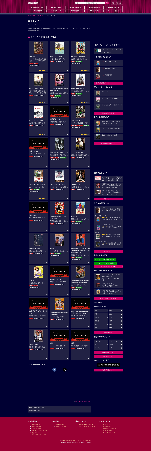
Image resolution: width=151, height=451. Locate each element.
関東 (110, 310)
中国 (96, 324)
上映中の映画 (56, 7)
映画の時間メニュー (37, 7)
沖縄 (110, 327)
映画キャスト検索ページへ (36, 407)
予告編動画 (75, 11)
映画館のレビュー (61, 426)
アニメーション (113, 341)
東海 (110, 314)
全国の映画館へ (108, 332)
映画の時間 (31, 16)
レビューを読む (113, 11)
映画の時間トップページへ (36, 410)
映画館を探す (37, 11)
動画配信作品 (94, 11)
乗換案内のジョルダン (69, 440)
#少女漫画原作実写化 (110, 263)
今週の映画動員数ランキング (103, 83)
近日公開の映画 (94, 7)
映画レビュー (108, 251)
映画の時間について (108, 370)
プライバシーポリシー (84, 440)
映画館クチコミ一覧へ (108, 353)
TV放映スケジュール (109, 428)
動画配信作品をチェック (108, 143)
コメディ (97, 348)
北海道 (97, 317)
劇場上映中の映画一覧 (108, 113)
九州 (96, 327)
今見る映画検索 (116, 3)
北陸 (110, 321)
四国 (110, 324)
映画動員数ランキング (86, 424)
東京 (96, 310)
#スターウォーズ (99, 260)
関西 (96, 314)
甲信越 (97, 321)
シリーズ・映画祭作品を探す (108, 266)
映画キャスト (41, 16)
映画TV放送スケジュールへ (108, 298)
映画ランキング (113, 7)
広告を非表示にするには (82, 401)
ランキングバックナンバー (87, 426)
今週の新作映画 (75, 7)
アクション (98, 341)
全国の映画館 (60, 424)
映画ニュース (56, 11)
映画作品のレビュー (38, 432)
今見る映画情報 (108, 430)
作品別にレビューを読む (39, 434)
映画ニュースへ (108, 199)
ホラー (111, 348)
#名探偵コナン (110, 260)
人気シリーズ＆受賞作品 (39, 430)
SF (95, 344)
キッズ (111, 344)
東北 (110, 317)
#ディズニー (98, 263)
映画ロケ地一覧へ (108, 356)
